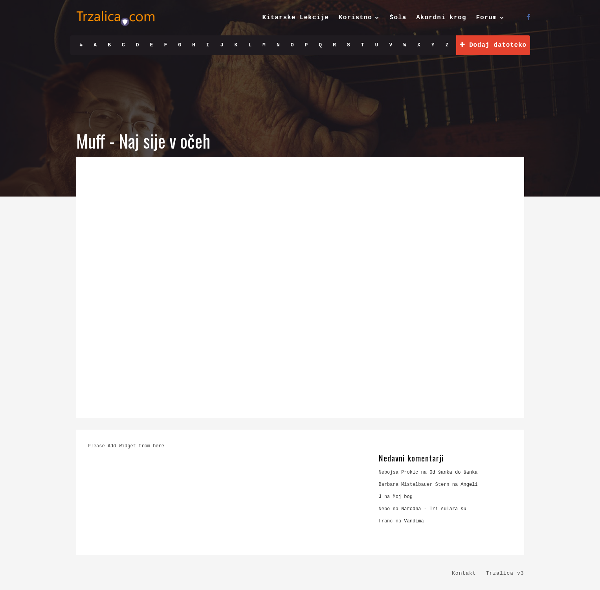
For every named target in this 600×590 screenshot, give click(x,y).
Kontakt (464, 573)
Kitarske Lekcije (295, 17)
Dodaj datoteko (493, 45)
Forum (486, 17)
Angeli (469, 484)
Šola (398, 17)
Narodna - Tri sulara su (433, 509)
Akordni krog (441, 17)
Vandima (414, 521)
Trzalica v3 (505, 573)
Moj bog (403, 497)
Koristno (355, 17)
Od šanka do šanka (453, 472)
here (158, 446)
